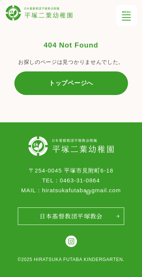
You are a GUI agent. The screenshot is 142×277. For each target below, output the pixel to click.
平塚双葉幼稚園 (24, 11)
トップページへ (71, 83)
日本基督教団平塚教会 (71, 215)
